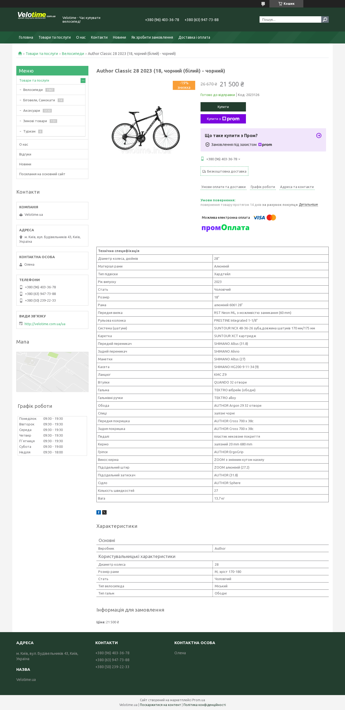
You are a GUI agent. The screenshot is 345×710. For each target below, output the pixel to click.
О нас (81, 37)
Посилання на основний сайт (42, 174)
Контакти (99, 37)
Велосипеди (73, 53)
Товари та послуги (54, 37)
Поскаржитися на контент (160, 705)
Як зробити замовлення (152, 37)
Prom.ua (198, 700)
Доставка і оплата (194, 37)
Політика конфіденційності (204, 705)
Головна (26, 37)
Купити (223, 107)
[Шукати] (325, 19)
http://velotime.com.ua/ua (45, 324)
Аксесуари (31, 110)
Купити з (223, 119)
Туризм (29, 131)
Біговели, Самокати (39, 100)
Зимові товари (35, 121)
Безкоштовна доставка (226, 171)
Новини (119, 37)
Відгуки (25, 154)
